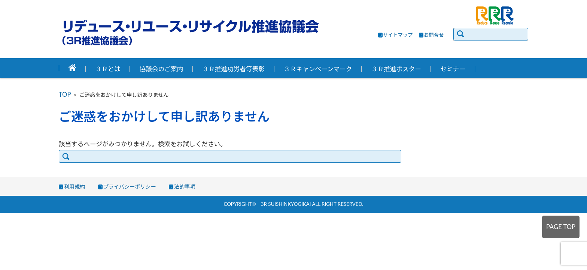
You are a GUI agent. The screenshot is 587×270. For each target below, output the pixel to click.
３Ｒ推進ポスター (396, 69)
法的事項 (184, 186)
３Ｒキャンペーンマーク (318, 69)
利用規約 (74, 186)
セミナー (452, 69)
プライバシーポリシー (129, 186)
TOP (65, 94)
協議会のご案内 (161, 69)
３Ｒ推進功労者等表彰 (234, 69)
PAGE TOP (560, 227)
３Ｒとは (108, 69)
